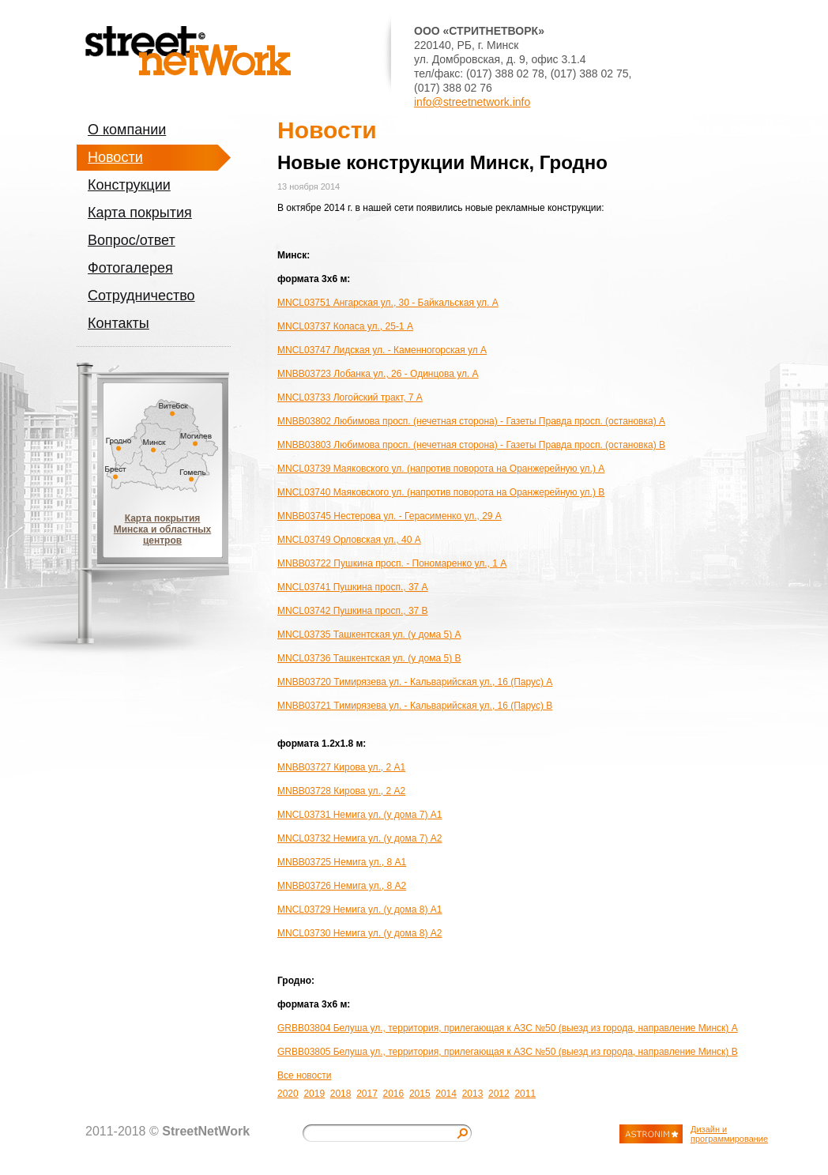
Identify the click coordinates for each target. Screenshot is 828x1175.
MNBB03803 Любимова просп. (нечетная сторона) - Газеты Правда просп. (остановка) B (471, 444)
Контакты (118, 323)
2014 (446, 1093)
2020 (288, 1093)
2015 (420, 1093)
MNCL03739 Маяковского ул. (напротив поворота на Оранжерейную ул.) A (440, 468)
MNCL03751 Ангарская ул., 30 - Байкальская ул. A (388, 302)
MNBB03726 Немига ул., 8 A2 (341, 885)
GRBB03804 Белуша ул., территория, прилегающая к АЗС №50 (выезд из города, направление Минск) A (507, 1028)
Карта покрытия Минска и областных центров (162, 529)
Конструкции (129, 185)
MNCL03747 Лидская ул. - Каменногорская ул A (382, 350)
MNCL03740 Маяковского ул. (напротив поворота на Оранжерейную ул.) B (440, 492)
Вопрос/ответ (131, 240)
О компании (127, 129)
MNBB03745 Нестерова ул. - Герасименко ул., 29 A (389, 516)
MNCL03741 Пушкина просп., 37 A (352, 587)
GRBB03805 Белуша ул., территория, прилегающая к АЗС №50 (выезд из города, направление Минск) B (507, 1051)
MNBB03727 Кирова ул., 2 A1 (341, 767)
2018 (341, 1093)
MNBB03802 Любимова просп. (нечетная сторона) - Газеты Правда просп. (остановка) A (471, 421)
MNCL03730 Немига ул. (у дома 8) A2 (359, 933)
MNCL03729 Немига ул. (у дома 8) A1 (359, 909)
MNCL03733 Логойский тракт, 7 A (350, 397)
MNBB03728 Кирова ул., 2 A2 (341, 791)
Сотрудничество (141, 295)
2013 (473, 1093)
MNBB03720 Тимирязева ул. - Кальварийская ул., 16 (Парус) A (414, 681)
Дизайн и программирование (729, 1133)
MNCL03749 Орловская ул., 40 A (349, 539)
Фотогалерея (130, 268)
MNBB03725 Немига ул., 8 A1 (341, 862)
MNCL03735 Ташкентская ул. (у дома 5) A (369, 634)
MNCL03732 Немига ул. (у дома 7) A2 (359, 838)
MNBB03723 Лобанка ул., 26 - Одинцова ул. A (378, 373)
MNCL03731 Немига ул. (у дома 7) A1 (359, 814)
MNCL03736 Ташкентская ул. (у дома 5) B (369, 658)
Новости (115, 157)
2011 (525, 1093)
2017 (367, 1093)
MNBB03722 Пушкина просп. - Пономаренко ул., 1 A (391, 563)
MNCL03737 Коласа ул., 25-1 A (345, 326)
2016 (394, 1093)
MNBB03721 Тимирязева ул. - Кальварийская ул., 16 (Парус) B (414, 705)
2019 (314, 1093)
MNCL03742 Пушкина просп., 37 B (352, 610)
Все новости (304, 1075)
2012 (499, 1093)
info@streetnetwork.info (472, 102)
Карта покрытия (140, 212)
